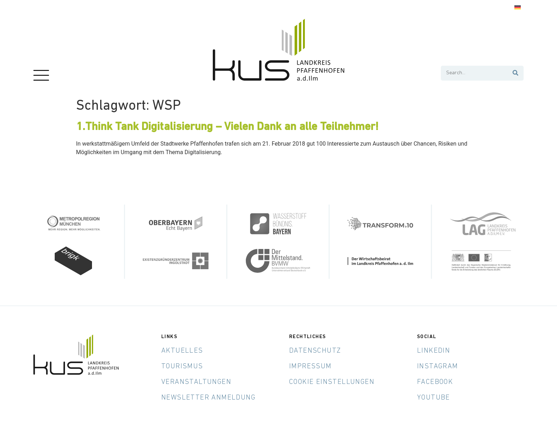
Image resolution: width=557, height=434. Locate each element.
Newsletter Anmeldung (208, 397)
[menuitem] (517, 7)
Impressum (310, 366)
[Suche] (515, 73)
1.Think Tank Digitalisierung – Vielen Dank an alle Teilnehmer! (227, 127)
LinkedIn (433, 350)
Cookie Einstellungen (331, 382)
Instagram (437, 366)
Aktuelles (182, 350)
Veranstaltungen (196, 382)
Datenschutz (315, 350)
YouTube (433, 397)
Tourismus (182, 366)
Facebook (435, 382)
